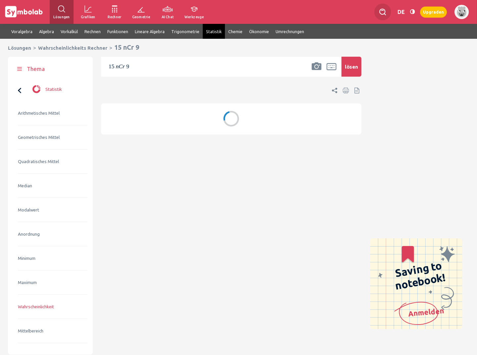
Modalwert (28, 209)
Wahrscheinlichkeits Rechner (72, 48)
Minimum (26, 258)
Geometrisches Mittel (39, 137)
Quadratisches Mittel (38, 161)
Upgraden (433, 11)
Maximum (27, 282)
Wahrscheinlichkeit (36, 306)
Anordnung (29, 234)
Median (25, 185)
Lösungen (19, 48)
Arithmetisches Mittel (39, 113)
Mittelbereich (30, 330)
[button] (317, 71)
